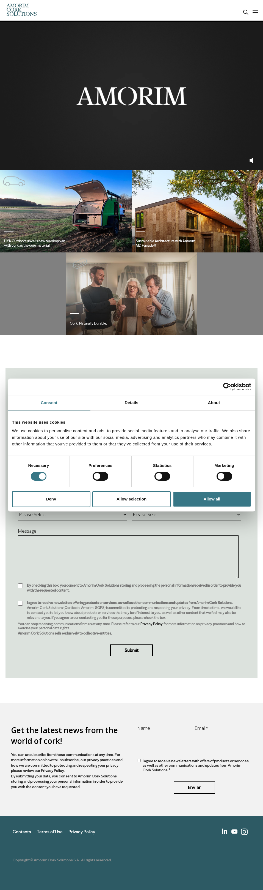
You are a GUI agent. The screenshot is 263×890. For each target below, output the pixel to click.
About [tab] (214, 402)
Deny (51, 499)
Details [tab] (132, 402)
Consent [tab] (49, 402)
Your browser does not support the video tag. (131, 96)
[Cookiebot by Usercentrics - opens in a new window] (227, 387)
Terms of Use (50, 831)
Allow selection (131, 499)
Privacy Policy (151, 624)
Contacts (22, 831)
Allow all (212, 499)
